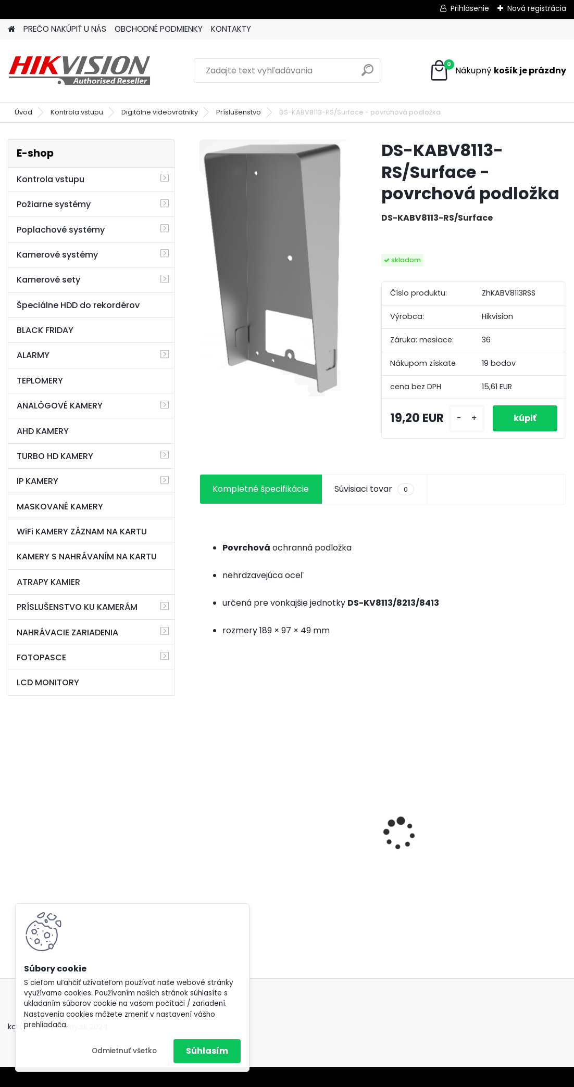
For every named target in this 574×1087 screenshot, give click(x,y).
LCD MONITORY (48, 682)
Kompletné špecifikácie (261, 489)
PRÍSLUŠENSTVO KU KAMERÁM (77, 607)
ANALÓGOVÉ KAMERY (60, 406)
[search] (367, 74)
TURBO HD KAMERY (55, 456)
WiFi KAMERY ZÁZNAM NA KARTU (82, 532)
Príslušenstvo (238, 112)
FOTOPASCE (41, 657)
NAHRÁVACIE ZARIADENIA (67, 632)
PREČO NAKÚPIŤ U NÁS (64, 28)
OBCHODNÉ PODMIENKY (159, 28)
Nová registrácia (536, 8)
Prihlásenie (470, 8)
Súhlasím (207, 1051)
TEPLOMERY (40, 381)
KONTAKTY (231, 28)
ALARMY (33, 355)
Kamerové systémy (57, 255)
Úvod (23, 112)
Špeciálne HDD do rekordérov (78, 305)
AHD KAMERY (43, 431)
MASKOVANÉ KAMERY (60, 507)
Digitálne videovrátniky (159, 112)
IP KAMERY (37, 481)
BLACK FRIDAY (45, 330)
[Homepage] (11, 29)
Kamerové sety (48, 280)
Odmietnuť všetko (124, 1051)
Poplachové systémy (61, 230)
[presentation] (205, 815)
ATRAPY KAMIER (48, 582)
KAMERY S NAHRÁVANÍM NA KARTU (87, 556)
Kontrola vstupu (77, 112)
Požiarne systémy (54, 204)
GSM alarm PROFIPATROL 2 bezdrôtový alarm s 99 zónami (381, 838)
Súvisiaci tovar (374, 489)
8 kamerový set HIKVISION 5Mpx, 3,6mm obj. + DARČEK (254, 817)
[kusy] (466, 419)
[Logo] (79, 71)
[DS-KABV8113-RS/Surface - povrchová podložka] (273, 267)
